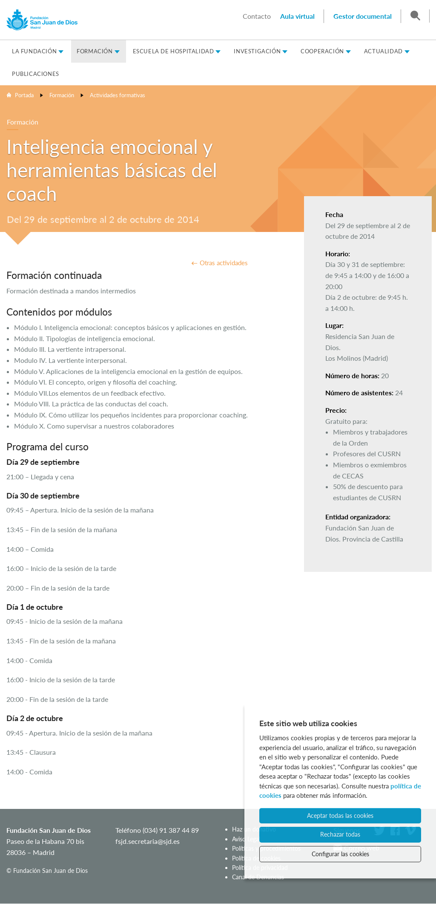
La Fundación (34, 51)
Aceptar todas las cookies (340, 815)
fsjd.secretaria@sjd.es (147, 841)
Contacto (257, 16)
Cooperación (322, 51)
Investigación (257, 51)
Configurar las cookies (340, 854)
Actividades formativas (117, 95)
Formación (94, 51)
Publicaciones (35, 73)
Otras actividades (224, 263)
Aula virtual (297, 16)
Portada (24, 95)
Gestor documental (362, 16)
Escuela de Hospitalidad (173, 51)
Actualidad (383, 51)
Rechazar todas (340, 834)
